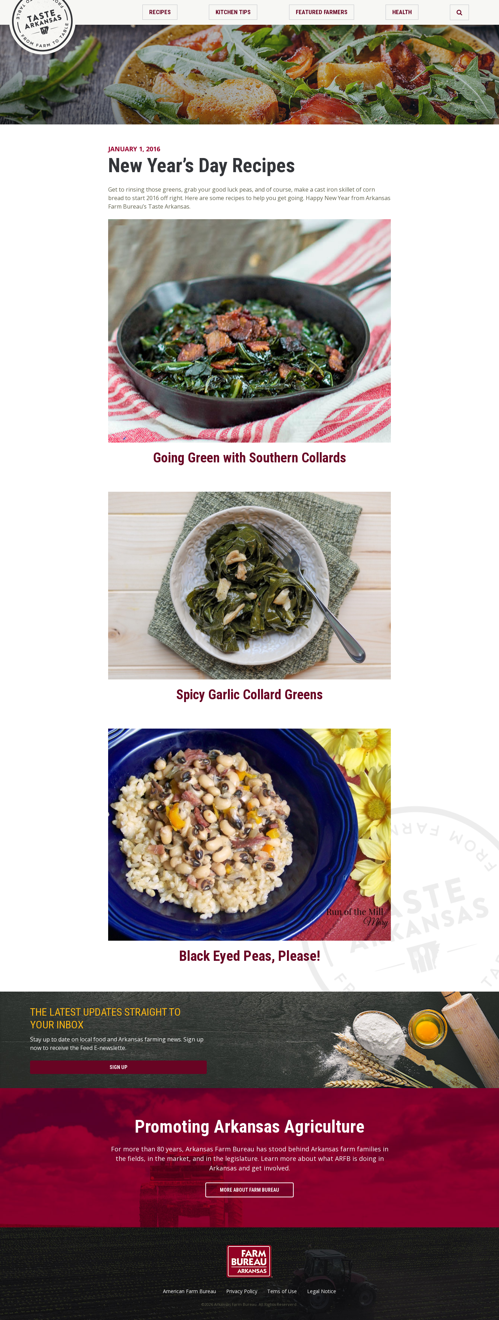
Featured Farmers (321, 12)
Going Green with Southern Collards (249, 458)
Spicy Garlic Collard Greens (249, 694)
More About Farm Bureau (249, 1190)
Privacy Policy (241, 1291)
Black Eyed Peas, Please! (249, 956)
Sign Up (118, 1067)
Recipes (160, 12)
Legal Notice (321, 1291)
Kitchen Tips (233, 12)
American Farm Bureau (189, 1291)
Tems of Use (282, 1291)
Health (402, 12)
